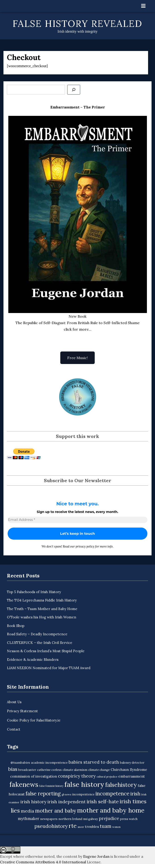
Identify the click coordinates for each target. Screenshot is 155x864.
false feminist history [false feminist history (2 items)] (51, 786)
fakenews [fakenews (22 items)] (23, 784)
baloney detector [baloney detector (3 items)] (132, 763)
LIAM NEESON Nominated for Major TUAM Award (48, 668)
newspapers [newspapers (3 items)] (49, 819)
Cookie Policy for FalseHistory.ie (34, 720)
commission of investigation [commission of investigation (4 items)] (33, 776)
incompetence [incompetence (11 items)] (112, 793)
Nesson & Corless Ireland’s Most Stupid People (46, 651)
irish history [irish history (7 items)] (33, 801)
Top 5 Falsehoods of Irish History (34, 592)
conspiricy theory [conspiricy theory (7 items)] (77, 776)
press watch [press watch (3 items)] (128, 819)
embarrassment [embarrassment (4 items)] (131, 776)
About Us (14, 702)
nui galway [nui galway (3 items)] (90, 819)
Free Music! (77, 357)
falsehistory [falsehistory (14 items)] (121, 784)
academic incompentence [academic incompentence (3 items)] (49, 763)
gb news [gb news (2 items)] (66, 794)
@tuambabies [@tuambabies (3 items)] (20, 763)
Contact (13, 729)
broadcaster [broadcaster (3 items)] (27, 770)
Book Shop (15, 625)
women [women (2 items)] (116, 827)
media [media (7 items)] (27, 811)
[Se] (73, 90)
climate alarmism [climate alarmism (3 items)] (75, 770)
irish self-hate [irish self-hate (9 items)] (103, 801)
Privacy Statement (22, 711)
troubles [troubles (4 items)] (92, 826)
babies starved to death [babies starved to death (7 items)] (94, 762)
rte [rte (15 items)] (73, 825)
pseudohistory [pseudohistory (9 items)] (51, 826)
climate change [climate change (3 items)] (99, 770)
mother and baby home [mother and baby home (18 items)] (110, 810)
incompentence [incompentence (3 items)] (83, 794)
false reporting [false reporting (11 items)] (43, 793)
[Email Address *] (77, 520)
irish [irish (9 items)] (135, 794)
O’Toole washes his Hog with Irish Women (41, 617)
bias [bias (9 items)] (12, 769)
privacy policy (85, 546)
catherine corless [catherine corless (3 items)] (49, 770)
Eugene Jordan (96, 856)
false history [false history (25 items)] (84, 784)
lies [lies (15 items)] (15, 810)
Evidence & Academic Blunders (32, 659)
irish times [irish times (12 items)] (133, 801)
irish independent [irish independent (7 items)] (66, 801)
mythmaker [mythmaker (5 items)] (28, 818)
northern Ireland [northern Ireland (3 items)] (70, 819)
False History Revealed (77, 23)
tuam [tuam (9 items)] (105, 826)
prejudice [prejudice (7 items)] (109, 818)
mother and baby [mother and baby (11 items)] (55, 810)
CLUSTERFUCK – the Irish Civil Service (39, 642)
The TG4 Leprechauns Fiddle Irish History (42, 600)
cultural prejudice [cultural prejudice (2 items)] (107, 776)
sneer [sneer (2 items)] (81, 827)
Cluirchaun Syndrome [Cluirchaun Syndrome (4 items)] (129, 769)
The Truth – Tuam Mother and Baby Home (42, 609)
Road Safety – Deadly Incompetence (37, 634)
